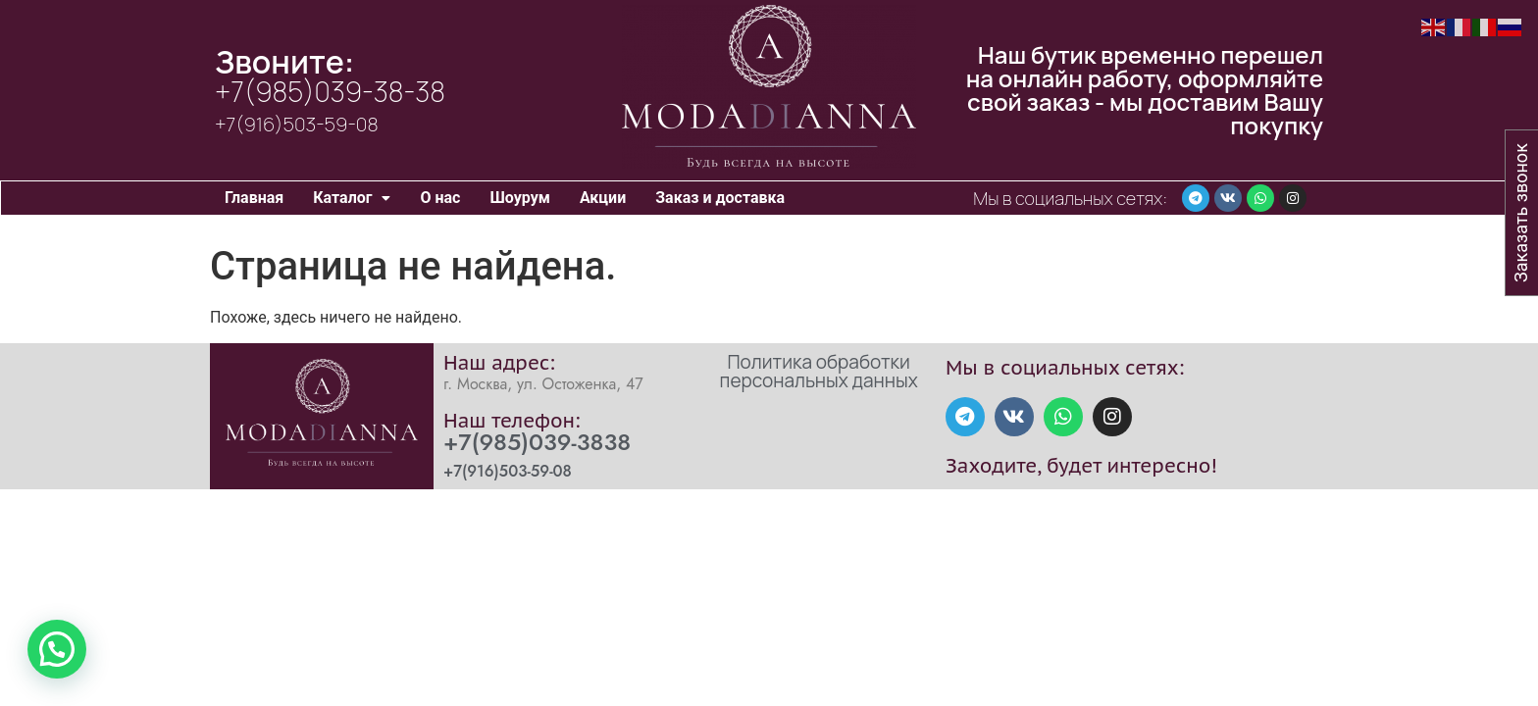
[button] (351, 198)
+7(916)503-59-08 (297, 124)
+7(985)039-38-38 (330, 91)
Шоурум (519, 197)
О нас (440, 197)
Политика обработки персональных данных (819, 371)
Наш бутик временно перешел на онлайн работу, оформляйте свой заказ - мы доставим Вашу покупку (1144, 89)
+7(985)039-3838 (537, 442)
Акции (603, 197)
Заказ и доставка (720, 197)
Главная (254, 197)
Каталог (351, 197)
